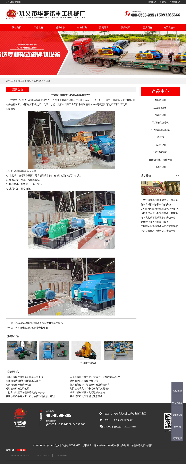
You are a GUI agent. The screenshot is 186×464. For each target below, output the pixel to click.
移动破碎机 (160, 167)
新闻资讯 (125, 27)
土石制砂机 (151, 2)
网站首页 (16, 27)
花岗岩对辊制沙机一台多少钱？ (157, 204)
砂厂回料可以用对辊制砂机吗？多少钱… (162, 209)
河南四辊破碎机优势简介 (18, 384)
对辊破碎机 (160, 100)
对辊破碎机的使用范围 (17, 388)
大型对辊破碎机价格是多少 (155, 222)
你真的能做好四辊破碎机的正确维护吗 (89, 384)
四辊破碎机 (160, 115)
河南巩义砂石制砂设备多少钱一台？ (159, 217)
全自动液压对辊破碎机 (160, 159)
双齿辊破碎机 (160, 107)
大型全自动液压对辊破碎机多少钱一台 (25, 392)
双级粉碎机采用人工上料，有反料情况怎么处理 (30, 396)
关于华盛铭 (169, 27)
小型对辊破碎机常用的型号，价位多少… (162, 200)
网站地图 (148, 445)
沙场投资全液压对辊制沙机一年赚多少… (162, 213)
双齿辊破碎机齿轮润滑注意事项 (86, 396)
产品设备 (38, 27)
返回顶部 (177, 438)
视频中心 (60, 27)
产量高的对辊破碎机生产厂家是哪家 (159, 226)
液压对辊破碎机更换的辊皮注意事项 (24, 376)
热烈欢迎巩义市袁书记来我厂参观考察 (89, 388)
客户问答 (147, 27)
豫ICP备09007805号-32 (105, 445)
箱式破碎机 (160, 145)
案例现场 (104, 27)
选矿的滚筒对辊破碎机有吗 (84, 380)
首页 (29, 80)
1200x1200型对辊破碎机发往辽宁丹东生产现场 (39, 323)
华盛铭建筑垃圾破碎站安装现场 (31, 327)
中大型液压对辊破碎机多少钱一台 (158, 230)
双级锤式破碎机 (160, 122)
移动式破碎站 (160, 152)
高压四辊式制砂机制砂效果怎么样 (23, 380)
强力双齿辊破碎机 (160, 130)
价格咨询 (82, 27)
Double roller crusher (19, 455)
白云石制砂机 (175, 2)
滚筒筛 (160, 137)
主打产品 (163, 2)
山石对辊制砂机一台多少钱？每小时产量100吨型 (95, 376)
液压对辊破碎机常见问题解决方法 (87, 392)
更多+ (178, 175)
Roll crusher (43, 455)
